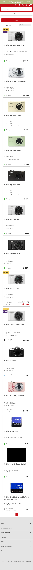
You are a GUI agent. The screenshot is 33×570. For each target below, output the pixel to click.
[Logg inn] (26, 5)
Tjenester (16, 537)
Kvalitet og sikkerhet (16, 528)
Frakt (16, 523)
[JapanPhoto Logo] (4, 6)
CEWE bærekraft (16, 533)
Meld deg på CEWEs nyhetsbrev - (16, 1)
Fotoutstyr (16, 551)
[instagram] (20, 558)
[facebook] (13, 558)
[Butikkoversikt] (19, 5)
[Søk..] (16, 9)
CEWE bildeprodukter (16, 546)
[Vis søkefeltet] (16, 5)
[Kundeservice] (23, 5)
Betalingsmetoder (16, 519)
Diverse (16, 542)
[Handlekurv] (30, 5)
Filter (16, 20)
